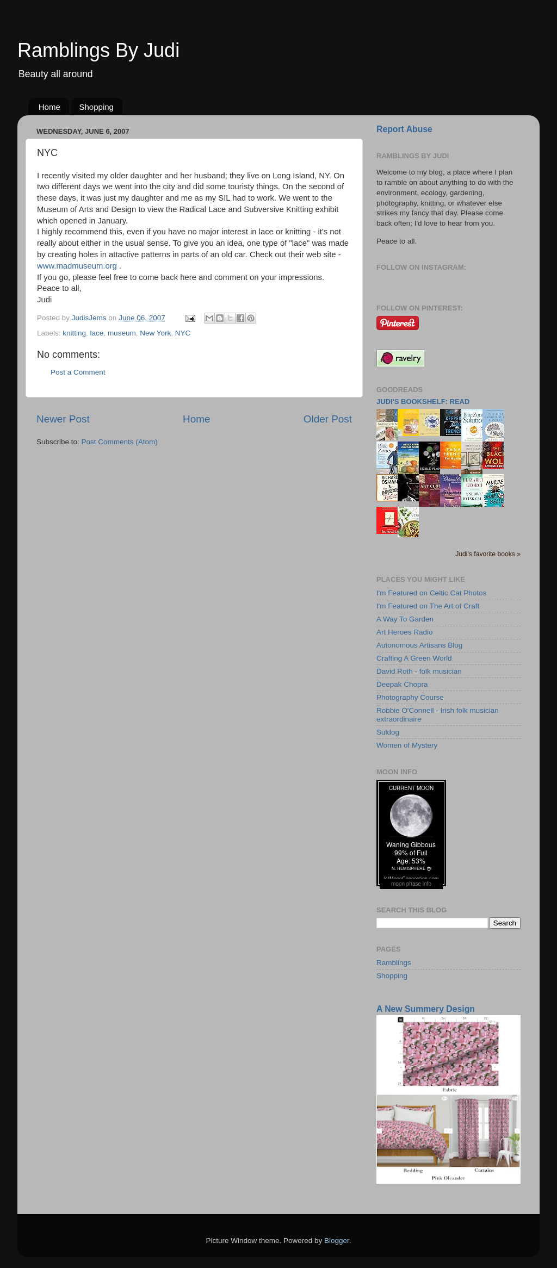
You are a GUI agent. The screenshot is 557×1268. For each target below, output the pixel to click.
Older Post (328, 419)
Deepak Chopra (402, 684)
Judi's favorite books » (488, 554)
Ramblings (393, 963)
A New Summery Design (425, 1009)
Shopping (96, 106)
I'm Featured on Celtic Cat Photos (431, 593)
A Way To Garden (405, 619)
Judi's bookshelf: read (422, 401)
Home (49, 106)
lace (97, 333)
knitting (74, 333)
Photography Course (410, 697)
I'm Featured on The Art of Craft (427, 606)
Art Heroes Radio (404, 632)
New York (155, 333)
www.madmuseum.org (77, 266)
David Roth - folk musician (419, 671)
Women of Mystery (406, 745)
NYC (183, 333)
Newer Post (63, 419)
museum (122, 333)
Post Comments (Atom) (120, 442)
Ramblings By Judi (98, 50)
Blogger (336, 1240)
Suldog (387, 732)
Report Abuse (404, 129)
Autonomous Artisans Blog (419, 645)
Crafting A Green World (414, 658)
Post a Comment (78, 372)
